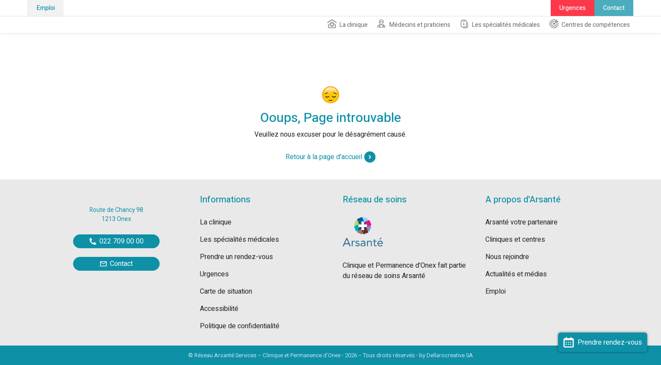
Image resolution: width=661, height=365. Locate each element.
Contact (614, 8)
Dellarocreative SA (450, 355)
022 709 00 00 (117, 241)
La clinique (347, 24)
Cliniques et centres (515, 239)
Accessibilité (219, 309)
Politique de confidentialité (239, 326)
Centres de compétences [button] (589, 24)
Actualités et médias (516, 274)
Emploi (46, 8)
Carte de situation (226, 291)
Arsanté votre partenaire (521, 222)
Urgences (572, 8)
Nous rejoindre (507, 257)
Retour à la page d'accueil (330, 157)
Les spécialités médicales (499, 24)
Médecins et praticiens (413, 24)
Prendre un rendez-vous (236, 257)
